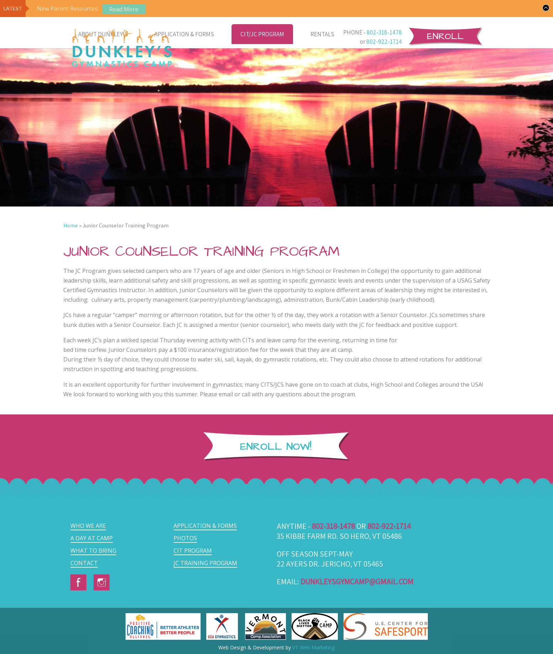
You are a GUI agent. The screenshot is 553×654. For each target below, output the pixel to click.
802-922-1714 (384, 41)
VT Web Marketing (313, 647)
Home (70, 225)
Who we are (88, 526)
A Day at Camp (91, 538)
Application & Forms (184, 34)
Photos (185, 538)
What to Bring (93, 550)
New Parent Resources (67, 8)
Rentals (322, 34)
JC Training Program (205, 563)
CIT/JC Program (262, 34)
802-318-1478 (384, 32)
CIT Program (193, 550)
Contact (84, 563)
